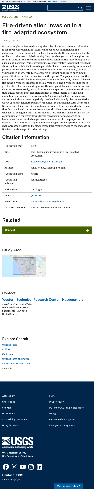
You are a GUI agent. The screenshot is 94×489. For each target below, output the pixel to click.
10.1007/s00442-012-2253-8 (46, 161)
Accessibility (8, 396)
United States (9, 344)
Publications (10, 16)
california (7, 349)
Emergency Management (62, 425)
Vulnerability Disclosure (14, 419)
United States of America (15, 358)
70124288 (36, 195)
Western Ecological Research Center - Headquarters (43, 299)
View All (7, 368)
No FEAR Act (9, 413)
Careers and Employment (62, 419)
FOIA (52, 396)
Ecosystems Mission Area (16, 363)
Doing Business (10, 425)
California (7, 354)
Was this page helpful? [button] (68, 486)
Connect (10, 230)
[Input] (65, 7)
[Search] (80, 7)
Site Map (6, 408)
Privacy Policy (56, 402)
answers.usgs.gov (11, 479)
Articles (27, 16)
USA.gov (53, 413)
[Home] (10, 10)
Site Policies (8, 402)
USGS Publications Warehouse (47, 201)
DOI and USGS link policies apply (66, 408)
